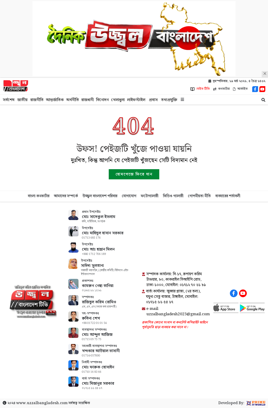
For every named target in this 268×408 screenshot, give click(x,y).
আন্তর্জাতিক (55, 100)
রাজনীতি (37, 100)
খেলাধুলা (118, 100)
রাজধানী (87, 100)
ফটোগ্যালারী (149, 196)
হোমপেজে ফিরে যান (134, 174)
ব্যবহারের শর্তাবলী (227, 196)
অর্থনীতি (72, 100)
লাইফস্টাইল (136, 100)
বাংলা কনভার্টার (38, 196)
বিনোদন (102, 100)
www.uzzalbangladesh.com (41, 403)
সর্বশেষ (8, 100)
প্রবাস (153, 100)
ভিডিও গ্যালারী (173, 196)
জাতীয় (22, 100)
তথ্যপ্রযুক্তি (169, 100)
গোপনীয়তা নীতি (199, 196)
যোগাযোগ (129, 196)
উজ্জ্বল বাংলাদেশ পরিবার (100, 196)
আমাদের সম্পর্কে (66, 196)
